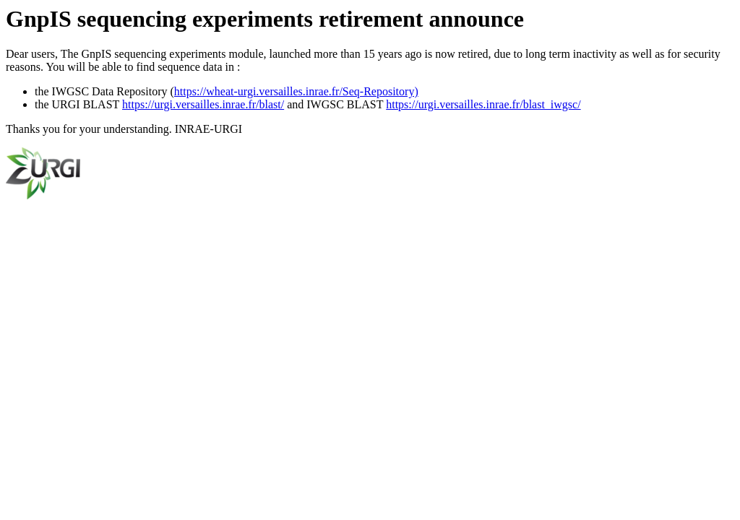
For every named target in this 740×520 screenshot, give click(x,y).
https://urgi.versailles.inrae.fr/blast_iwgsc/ (483, 104)
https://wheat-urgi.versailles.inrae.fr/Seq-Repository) (296, 91)
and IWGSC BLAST (335, 104)
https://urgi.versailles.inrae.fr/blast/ (203, 104)
